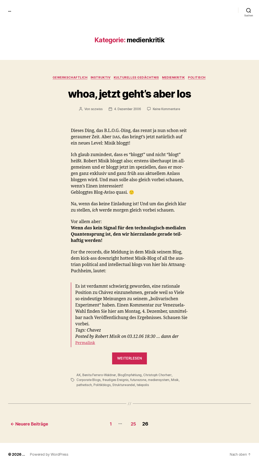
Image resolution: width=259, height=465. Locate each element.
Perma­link (86, 343)
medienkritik (175, 78)
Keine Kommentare (167, 109)
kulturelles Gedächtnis (136, 78)
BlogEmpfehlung (131, 375)
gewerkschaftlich (68, 78)
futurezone (140, 380)
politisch (199, 78)
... (10, 10)
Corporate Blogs (88, 380)
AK (78, 375)
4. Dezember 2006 (127, 109)
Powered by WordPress (49, 453)
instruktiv (100, 78)
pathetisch (84, 385)
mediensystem (161, 380)
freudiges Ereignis (116, 380)
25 (135, 423)
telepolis (143, 385)
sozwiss (95, 109)
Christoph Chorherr (159, 375)
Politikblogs (102, 385)
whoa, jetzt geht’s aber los (129, 93)
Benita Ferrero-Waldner (100, 375)
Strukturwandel (124, 385)
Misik (177, 380)
